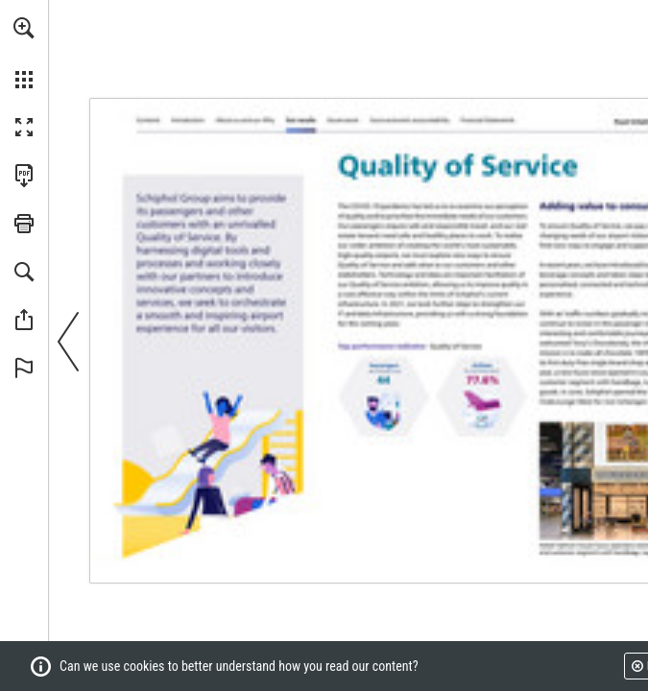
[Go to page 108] (410, 120)
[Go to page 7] (247, 120)
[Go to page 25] (302, 119)
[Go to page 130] (486, 120)
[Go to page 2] (149, 120)
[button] (24, 28)
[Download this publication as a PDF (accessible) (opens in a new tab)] (24, 176)
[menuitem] (24, 53)
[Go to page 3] (190, 119)
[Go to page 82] (344, 120)
